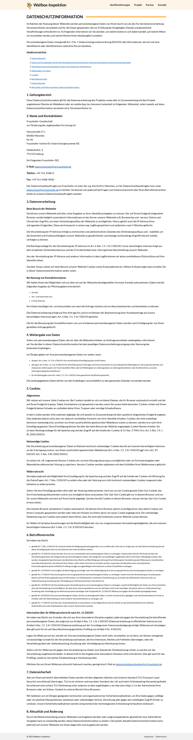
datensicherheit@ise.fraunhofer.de (53, 166)
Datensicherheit (38, 83)
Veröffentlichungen (120, 4)
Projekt (138, 4)
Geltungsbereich (39, 58)
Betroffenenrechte (39, 79)
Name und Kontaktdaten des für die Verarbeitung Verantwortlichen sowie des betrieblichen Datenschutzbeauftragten (81, 62)
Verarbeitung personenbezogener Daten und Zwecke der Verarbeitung (61, 66)
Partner (150, 4)
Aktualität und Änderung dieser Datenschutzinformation (56, 87)
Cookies (35, 75)
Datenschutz (161, 736)
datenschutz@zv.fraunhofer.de (43, 189)
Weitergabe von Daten (41, 71)
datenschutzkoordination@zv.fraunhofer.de (139, 664)
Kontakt (162, 4)
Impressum (149, 736)
